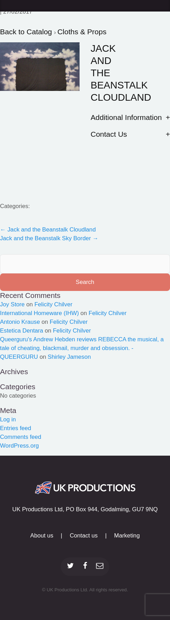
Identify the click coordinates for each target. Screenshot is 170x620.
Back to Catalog (27, 32)
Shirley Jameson (69, 357)
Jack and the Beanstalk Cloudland (48, 229)
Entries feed (15, 428)
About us (41, 535)
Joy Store (12, 304)
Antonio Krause (20, 322)
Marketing (127, 535)
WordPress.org (19, 445)
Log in (8, 419)
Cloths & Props (82, 32)
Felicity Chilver (53, 304)
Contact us (84, 535)
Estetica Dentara (21, 330)
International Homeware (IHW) (39, 313)
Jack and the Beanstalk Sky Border (49, 238)
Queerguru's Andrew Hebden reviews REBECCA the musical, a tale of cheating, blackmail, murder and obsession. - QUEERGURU (82, 348)
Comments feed (20, 437)
